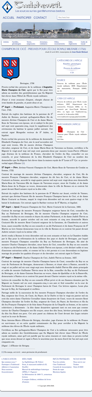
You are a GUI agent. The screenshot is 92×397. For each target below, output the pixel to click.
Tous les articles (59, 362)
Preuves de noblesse (72, 68)
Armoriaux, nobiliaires (44, 43)
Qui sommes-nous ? (9, 362)
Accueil (8, 17)
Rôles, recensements (59, 43)
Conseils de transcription (62, 367)
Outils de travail (84, 43)
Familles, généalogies (16, 43)
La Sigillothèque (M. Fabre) (32, 362)
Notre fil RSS (78, 367)
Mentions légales (59, 372)
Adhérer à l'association (10, 367)
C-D (72, 72)
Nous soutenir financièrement (7, 370)
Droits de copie (58, 369)
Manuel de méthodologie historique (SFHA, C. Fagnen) (35, 370)
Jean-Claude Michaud (80, 52)
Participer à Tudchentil (10, 364)
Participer (24, 17)
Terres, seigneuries (31, 43)
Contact (40, 17)
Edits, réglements (73, 43)
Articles (6, 42)
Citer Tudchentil (59, 364)
